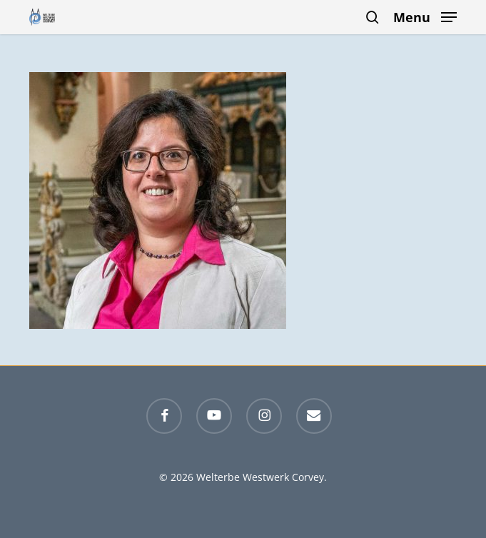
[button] (425, 15)
